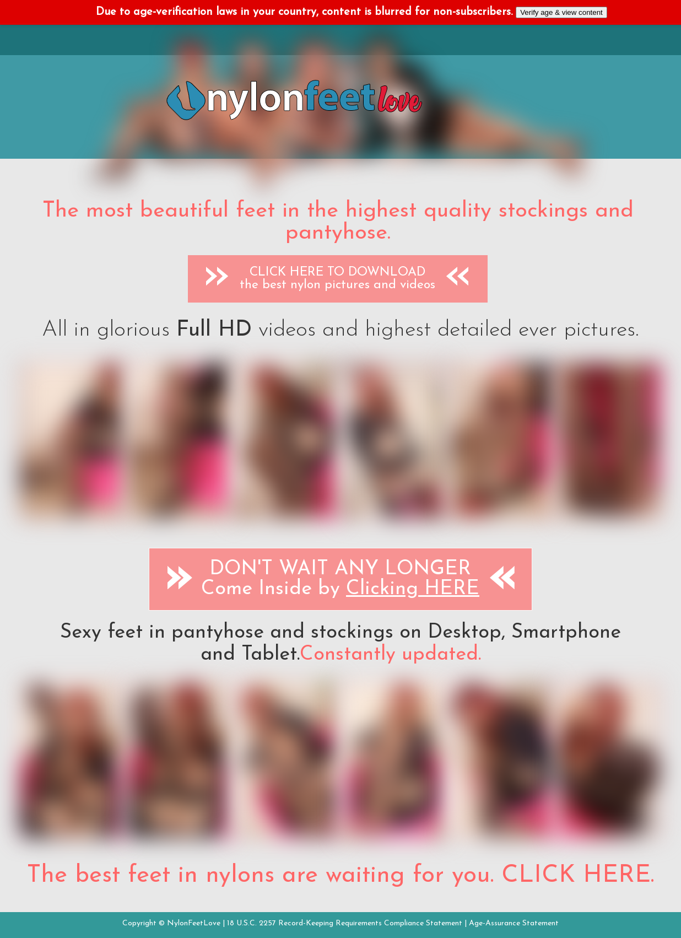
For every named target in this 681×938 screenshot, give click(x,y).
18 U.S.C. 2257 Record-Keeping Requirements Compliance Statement (344, 923)
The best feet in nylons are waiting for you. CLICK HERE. (340, 876)
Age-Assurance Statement (514, 923)
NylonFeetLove (193, 923)
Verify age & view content (561, 12)
